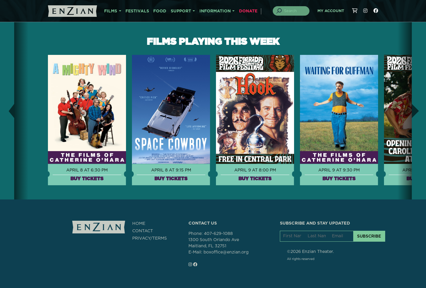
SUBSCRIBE (369, 236)
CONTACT (142, 231)
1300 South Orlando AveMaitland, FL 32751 (213, 243)
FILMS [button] (110, 11)
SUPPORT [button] (181, 11)
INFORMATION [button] (215, 11)
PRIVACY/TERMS (149, 238)
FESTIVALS (137, 11)
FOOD (159, 11)
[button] (7, 110)
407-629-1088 (218, 234)
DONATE (248, 11)
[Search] (294, 11)
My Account (330, 11)
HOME (138, 224)
